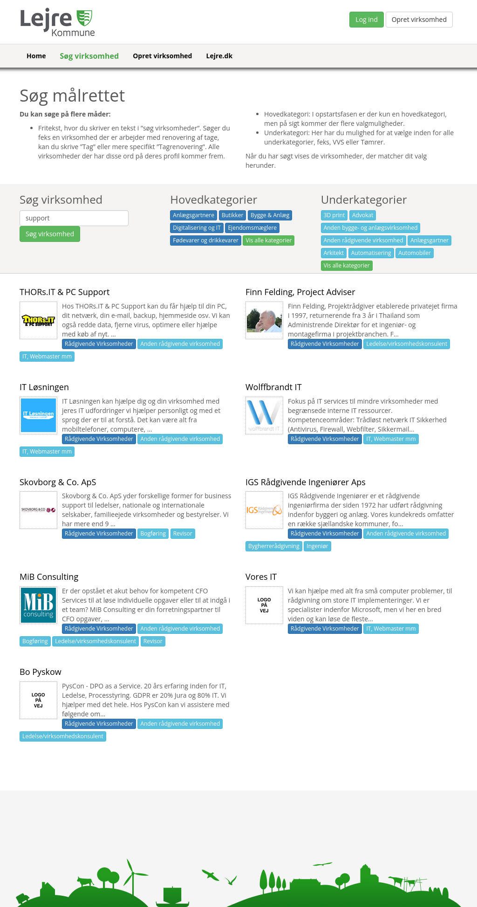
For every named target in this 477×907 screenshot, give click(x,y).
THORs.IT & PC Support (64, 291)
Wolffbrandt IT (273, 386)
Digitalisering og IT (196, 228)
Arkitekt (334, 253)
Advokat (362, 215)
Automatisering (371, 253)
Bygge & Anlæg (270, 215)
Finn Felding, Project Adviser (300, 291)
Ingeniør (317, 546)
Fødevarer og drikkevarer (205, 240)
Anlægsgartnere (193, 215)
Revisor (182, 533)
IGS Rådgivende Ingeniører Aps (305, 482)
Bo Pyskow (40, 671)
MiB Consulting (49, 576)
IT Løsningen (44, 386)
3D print (334, 215)
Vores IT (261, 576)
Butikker (233, 215)
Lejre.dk (219, 55)
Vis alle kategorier (268, 240)
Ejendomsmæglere (252, 228)
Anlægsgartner (429, 240)
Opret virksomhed (419, 19)
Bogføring (153, 533)
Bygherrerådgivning (274, 546)
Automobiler (414, 253)
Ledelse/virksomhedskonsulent (406, 344)
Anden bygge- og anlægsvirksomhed (371, 228)
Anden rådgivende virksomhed (363, 240)
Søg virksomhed (89, 56)
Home (36, 55)
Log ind (366, 19)
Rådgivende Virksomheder (99, 344)
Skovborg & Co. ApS (58, 482)
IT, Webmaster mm (47, 356)
